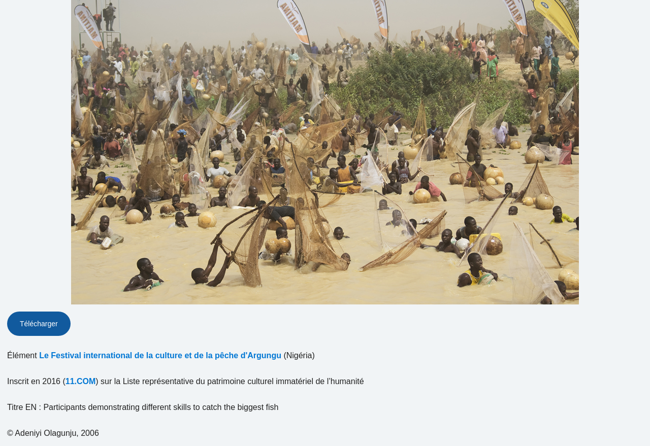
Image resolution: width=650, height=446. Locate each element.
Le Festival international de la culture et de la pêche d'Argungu (160, 355)
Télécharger (39, 324)
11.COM (81, 381)
